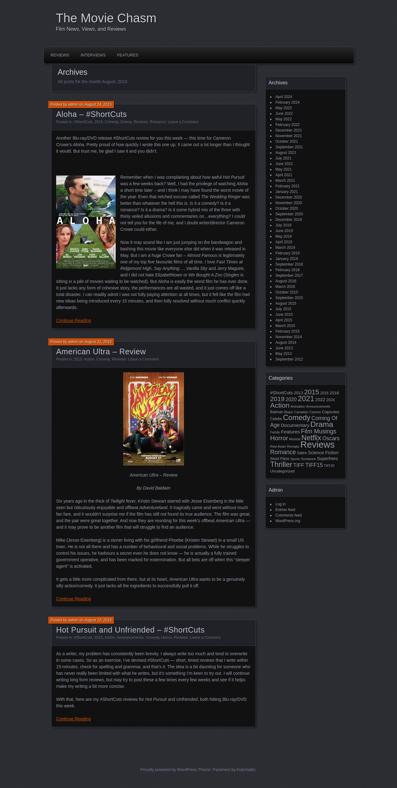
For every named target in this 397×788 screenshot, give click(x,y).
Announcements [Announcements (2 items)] (318, 406)
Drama (126, 122)
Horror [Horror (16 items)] (279, 437)
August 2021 (285, 152)
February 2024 (287, 102)
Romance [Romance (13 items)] (283, 452)
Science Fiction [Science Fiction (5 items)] (323, 452)
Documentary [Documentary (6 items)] (295, 425)
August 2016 (285, 281)
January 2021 (286, 192)
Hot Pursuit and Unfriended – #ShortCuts (130, 629)
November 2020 (288, 203)
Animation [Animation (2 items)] (298, 406)
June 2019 (284, 231)
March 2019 (285, 247)
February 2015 (287, 331)
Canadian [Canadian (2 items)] (301, 412)
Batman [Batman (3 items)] (276, 412)
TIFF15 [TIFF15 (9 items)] (314, 465)
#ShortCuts (83, 122)
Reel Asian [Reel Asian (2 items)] (278, 446)
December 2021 (288, 130)
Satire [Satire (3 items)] (302, 453)
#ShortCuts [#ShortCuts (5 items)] (281, 392)
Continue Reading (73, 320)
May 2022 (283, 119)
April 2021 (283, 175)
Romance (158, 122)
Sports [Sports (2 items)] (295, 459)
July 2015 (283, 309)
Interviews (93, 55)
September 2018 (289, 264)
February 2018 (287, 270)
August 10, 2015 (97, 620)
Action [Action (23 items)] (279, 405)
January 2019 (286, 259)
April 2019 (283, 242)
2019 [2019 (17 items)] (277, 398)
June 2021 (284, 164)
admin (73, 104)
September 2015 (289, 298)
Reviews (60, 55)
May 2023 (283, 108)
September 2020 (289, 214)
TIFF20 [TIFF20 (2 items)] (329, 466)
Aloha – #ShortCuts (91, 114)
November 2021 (288, 136)
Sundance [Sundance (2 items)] (308, 459)
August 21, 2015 (97, 342)
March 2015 (285, 326)
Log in (280, 504)
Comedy (111, 122)
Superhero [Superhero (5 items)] (327, 458)
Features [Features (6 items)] (290, 431)
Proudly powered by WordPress (168, 769)
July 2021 (283, 158)
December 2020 (288, 197)
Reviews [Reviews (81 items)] (317, 444)
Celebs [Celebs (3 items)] (276, 419)
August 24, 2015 (97, 104)
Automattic (246, 769)
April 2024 (283, 97)
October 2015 (286, 292)
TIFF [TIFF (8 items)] (298, 465)
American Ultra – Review (101, 351)
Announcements (130, 637)
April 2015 (283, 320)
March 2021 (285, 180)
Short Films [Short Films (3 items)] (279, 459)
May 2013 (283, 353)
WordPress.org (287, 521)
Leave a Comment (183, 122)
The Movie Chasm (106, 18)
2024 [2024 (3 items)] (330, 400)
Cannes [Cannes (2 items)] (315, 412)
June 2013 (284, 348)
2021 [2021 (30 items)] (306, 398)
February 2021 (287, 186)
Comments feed (288, 515)
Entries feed (285, 510)
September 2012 (289, 359)
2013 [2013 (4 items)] (298, 393)
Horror (166, 637)
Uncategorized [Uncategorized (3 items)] (282, 471)
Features (127, 55)
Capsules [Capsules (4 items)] (330, 412)
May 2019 (283, 236)
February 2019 (287, 253)
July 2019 (283, 225)
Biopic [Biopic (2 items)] (288, 412)
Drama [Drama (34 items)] (321, 424)
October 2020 (286, 208)
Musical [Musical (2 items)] (294, 439)
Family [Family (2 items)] (275, 432)
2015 (98, 122)
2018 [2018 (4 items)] (334, 393)
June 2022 (284, 113)
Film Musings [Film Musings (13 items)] (318, 431)
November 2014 (288, 337)
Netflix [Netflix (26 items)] (311, 438)
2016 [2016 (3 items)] (324, 393)
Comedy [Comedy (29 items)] (296, 418)
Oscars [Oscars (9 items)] (330, 438)
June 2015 (284, 314)
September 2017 (289, 275)
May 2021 (283, 169)
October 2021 (286, 141)
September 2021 (289, 147)
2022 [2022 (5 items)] (320, 399)
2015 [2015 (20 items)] (311, 392)
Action (89, 359)
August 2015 (285, 303)
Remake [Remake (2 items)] (293, 446)
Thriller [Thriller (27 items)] (281, 464)
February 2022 (287, 125)
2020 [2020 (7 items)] (291, 399)
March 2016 (285, 286)
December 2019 (288, 219)
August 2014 (285, 342)
